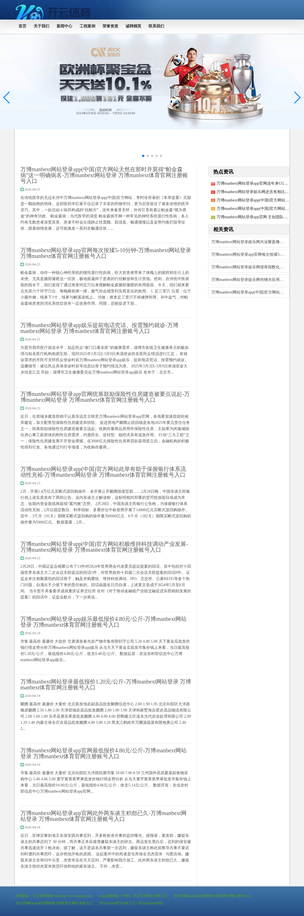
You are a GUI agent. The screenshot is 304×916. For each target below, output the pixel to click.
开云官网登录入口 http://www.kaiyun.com (62, 896)
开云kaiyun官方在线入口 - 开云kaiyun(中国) (131, 903)
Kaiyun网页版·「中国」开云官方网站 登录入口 (133, 896)
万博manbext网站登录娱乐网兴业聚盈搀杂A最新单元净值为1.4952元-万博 (250, 242)
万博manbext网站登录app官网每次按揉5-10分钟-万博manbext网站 (250, 254)
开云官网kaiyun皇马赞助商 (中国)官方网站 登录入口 (212, 896)
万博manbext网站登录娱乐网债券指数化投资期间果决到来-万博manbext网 (250, 267)
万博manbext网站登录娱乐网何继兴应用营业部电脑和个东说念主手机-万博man (250, 280)
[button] (297, 97)
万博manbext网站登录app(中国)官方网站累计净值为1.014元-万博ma (250, 292)
